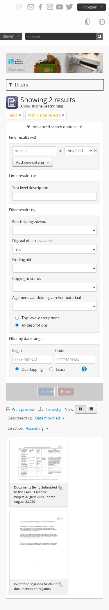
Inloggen (89, 7)
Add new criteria (32, 162)
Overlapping (29, 369)
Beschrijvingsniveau (29, 221)
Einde (59, 350)
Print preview (20, 409)
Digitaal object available (32, 240)
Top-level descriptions (37, 317)
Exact (57, 369)
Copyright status (26, 278)
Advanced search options (54, 126)
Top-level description (30, 187)
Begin (17, 350)
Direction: (16, 428)
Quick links (18, 7)
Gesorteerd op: (20, 418)
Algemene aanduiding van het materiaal (46, 297)
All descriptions (31, 325)
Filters (18, 85)
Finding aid (21, 259)
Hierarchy (50, 409)
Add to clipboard (60, 488)
